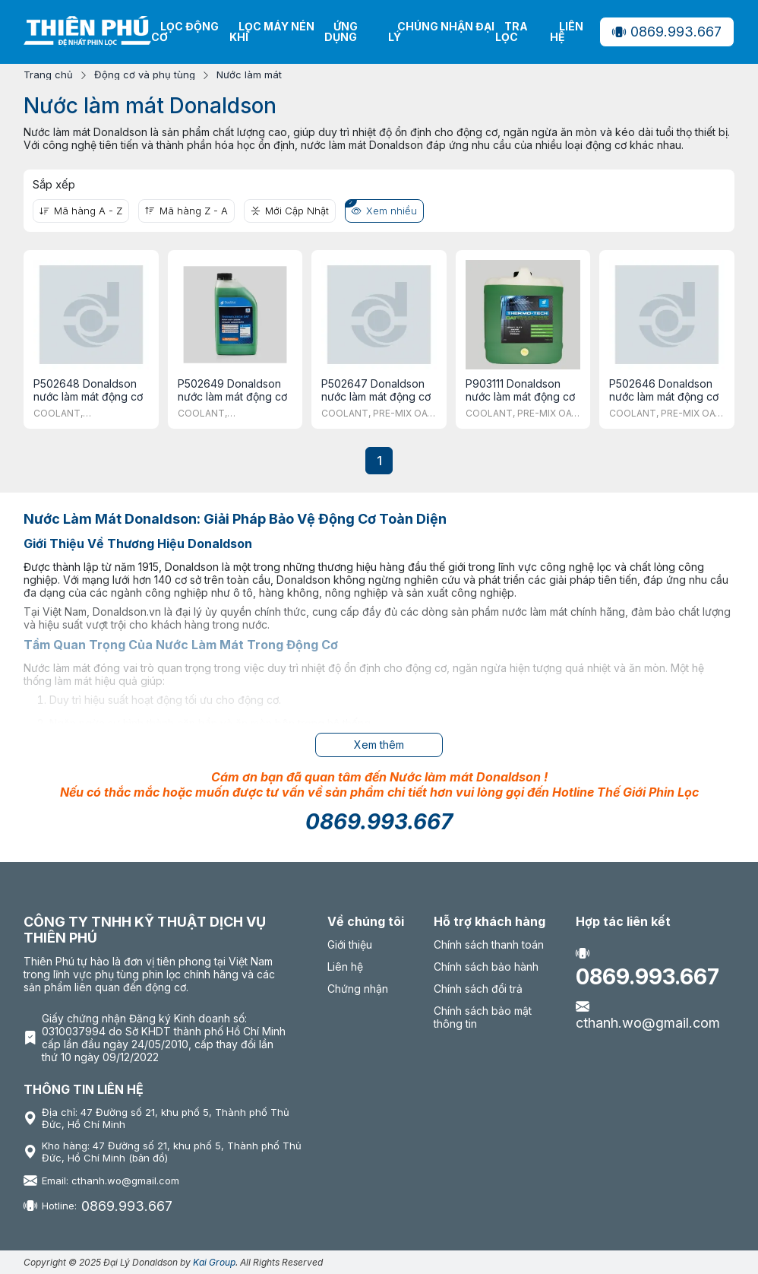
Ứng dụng (341, 31)
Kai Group (214, 1262)
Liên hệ (566, 31)
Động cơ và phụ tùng (144, 75)
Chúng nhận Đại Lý (441, 31)
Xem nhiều (384, 210)
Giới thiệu (349, 944)
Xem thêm (379, 744)
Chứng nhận (357, 988)
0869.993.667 (667, 32)
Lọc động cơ (185, 31)
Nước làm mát (249, 75)
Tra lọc (511, 31)
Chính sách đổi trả (478, 988)
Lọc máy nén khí (271, 31)
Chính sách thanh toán (489, 944)
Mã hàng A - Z (80, 210)
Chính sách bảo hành (486, 966)
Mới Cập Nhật (290, 210)
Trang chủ (48, 75)
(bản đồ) (148, 1158)
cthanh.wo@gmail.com (648, 1015)
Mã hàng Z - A (186, 210)
